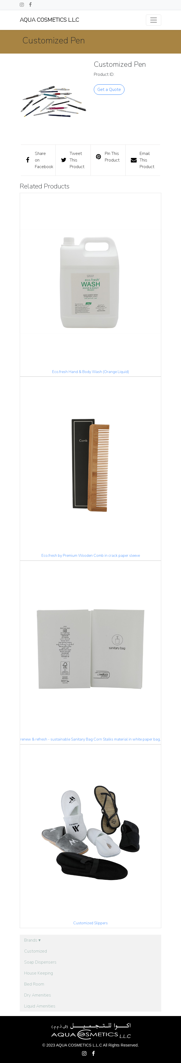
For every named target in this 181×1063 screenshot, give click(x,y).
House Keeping (38, 973)
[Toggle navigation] (153, 20)
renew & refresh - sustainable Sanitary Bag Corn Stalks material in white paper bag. (90, 739)
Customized (35, 951)
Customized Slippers (90, 923)
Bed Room (34, 984)
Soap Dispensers (40, 962)
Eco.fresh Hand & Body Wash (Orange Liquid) (90, 371)
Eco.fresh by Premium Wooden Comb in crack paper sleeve (90, 555)
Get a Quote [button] (109, 90)
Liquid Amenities (39, 1006)
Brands (32, 940)
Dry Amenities (37, 995)
